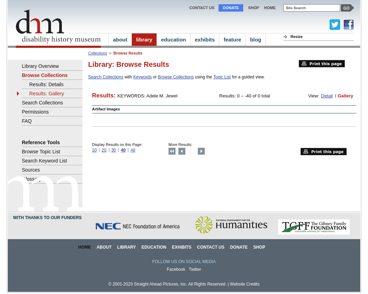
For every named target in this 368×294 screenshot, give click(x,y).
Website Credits (244, 284)
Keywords (142, 77)
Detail (327, 95)
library (144, 40)
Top (172, 151)
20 (104, 150)
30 (113, 150)
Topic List (222, 77)
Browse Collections (176, 77)
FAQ (27, 121)
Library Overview (40, 66)
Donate (231, 8)
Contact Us (201, 8)
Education (153, 247)
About (104, 247)
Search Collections (105, 77)
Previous (181, 151)
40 (123, 150)
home (270, 8)
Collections (97, 53)
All (132, 150)
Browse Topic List (41, 151)
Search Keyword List (44, 161)
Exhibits (181, 247)
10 (94, 150)
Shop (253, 8)
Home (84, 247)
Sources (31, 170)
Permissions (35, 112)
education (173, 40)
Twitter (195, 269)
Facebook (176, 269)
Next (201, 151)
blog (255, 40)
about (120, 40)
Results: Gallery (46, 93)
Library (126, 247)
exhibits (205, 40)
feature (232, 40)
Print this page (322, 64)
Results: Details (46, 84)
